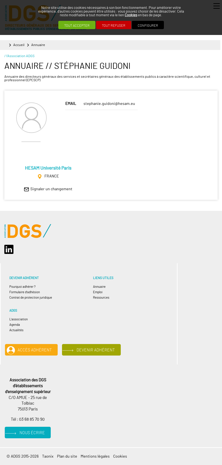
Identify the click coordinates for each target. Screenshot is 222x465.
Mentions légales (95, 456)
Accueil (18, 45)
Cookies (131, 15)
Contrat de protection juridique (30, 297)
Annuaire (38, 45)
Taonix (48, 456)
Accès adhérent (35, 350)
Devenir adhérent (96, 350)
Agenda (14, 324)
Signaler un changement (51, 189)
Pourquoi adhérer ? (22, 286)
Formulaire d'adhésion (24, 292)
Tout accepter (77, 25)
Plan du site (67, 456)
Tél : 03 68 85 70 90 (28, 419)
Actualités (16, 330)
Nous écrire (32, 433)
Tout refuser (113, 25)
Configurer (148, 25)
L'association (18, 319)
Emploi (98, 292)
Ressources (101, 297)
